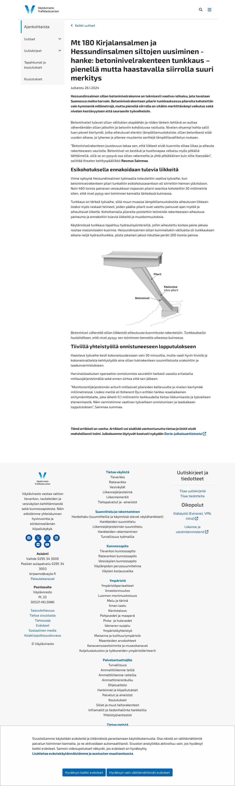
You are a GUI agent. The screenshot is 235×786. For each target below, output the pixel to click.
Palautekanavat (43, 579)
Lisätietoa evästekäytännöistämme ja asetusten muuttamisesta (82, 753)
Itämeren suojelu (117, 625)
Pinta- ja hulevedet (117, 620)
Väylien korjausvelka (117, 571)
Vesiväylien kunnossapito (117, 561)
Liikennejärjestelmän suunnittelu (117, 526)
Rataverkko (117, 482)
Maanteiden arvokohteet (117, 640)
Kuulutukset (33, 79)
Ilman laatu (117, 605)
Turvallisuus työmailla (117, 536)
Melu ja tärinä (117, 600)
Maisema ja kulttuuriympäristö (117, 635)
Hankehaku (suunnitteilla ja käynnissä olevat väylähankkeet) (117, 516)
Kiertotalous (117, 610)
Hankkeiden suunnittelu (118, 521)
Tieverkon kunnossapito (118, 551)
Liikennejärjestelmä (117, 492)
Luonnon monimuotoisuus (117, 595)
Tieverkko (117, 477)
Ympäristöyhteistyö (117, 630)
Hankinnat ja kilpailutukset (117, 690)
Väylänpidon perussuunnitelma (117, 566)
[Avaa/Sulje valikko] (209, 10)
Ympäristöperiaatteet (117, 585)
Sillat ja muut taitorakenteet (117, 705)
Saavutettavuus (43, 610)
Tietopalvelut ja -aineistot (117, 502)
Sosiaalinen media (42, 630)
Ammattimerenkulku (117, 680)
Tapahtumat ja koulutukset (35, 64)
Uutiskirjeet (33, 51)
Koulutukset (117, 700)
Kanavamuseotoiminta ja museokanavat (117, 645)
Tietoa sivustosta (43, 615)
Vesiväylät (117, 487)
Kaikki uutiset (85, 25)
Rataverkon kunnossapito (117, 556)
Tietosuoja (43, 620)
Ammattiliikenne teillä (117, 670)
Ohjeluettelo (117, 685)
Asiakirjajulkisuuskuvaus (42, 635)
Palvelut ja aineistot (117, 695)
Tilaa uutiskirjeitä (192, 491)
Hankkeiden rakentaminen (117, 531)
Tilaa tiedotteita (192, 496)
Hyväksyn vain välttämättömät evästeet (139, 772)
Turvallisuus (117, 665)
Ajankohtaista (37, 26)
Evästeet (42, 625)
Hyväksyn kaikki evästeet (84, 772)
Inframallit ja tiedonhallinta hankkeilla (117, 710)
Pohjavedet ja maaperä (117, 615)
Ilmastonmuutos (117, 590)
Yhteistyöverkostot (117, 715)
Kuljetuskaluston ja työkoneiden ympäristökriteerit (117, 650)
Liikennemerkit (117, 497)
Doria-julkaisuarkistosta (185, 434)
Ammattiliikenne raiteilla (117, 675)
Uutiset (29, 39)
